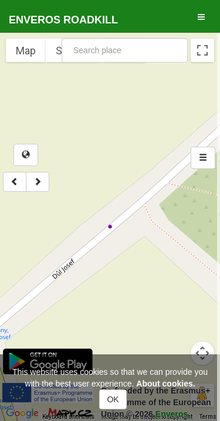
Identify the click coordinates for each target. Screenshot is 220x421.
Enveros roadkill (63, 20)
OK (113, 399)
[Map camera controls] (202, 353)
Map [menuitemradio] (26, 50)
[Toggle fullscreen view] (202, 50)
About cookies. (165, 383)
